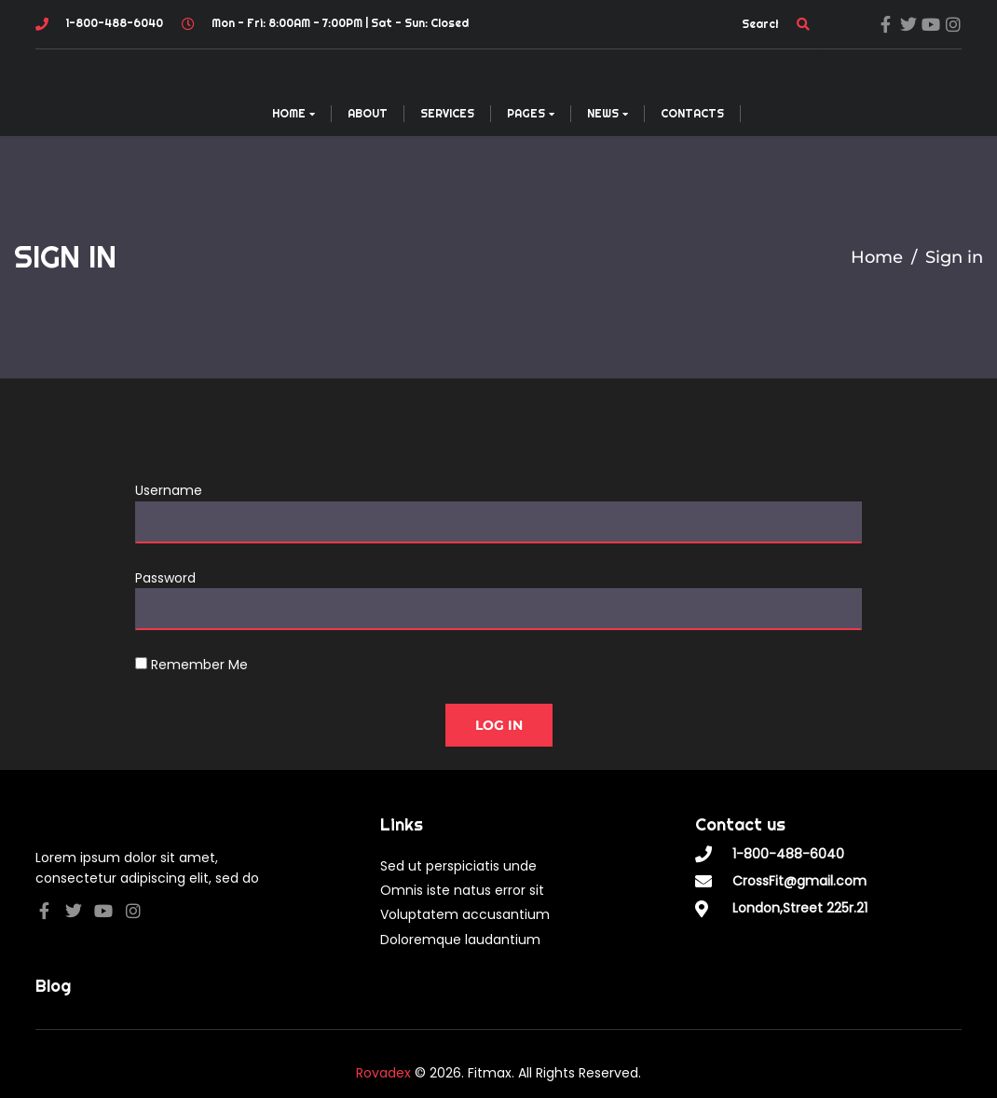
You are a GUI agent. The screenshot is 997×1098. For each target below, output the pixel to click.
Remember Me (191, 664)
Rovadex (383, 1073)
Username (168, 490)
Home (877, 257)
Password (165, 578)
